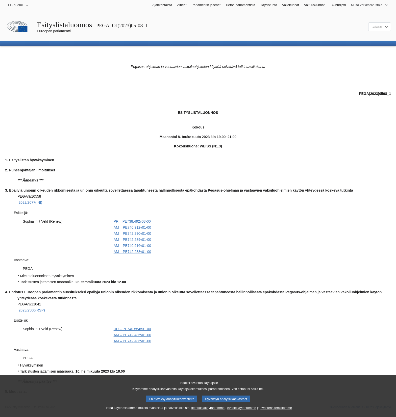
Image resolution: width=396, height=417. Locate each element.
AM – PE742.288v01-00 (132, 252)
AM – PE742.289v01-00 (132, 240)
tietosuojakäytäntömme (208, 412)
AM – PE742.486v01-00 (132, 341)
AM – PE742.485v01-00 (132, 335)
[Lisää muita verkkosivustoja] (370, 5)
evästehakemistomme (276, 412)
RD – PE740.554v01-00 (132, 329)
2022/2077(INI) (30, 202)
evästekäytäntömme (241, 412)
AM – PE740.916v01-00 (132, 246)
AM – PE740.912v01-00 (132, 227)
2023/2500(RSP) (32, 310)
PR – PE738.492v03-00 (132, 221)
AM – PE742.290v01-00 (132, 233)
